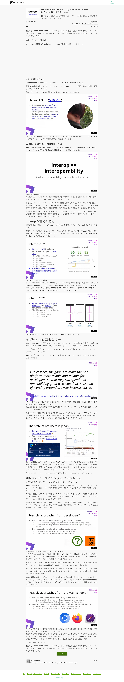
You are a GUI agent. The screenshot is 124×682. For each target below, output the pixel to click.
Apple (30, 285)
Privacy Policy (65, 674)
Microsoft (59, 285)
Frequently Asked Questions (34, 674)
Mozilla (67, 285)
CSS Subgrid (89, 288)
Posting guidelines (76, 674)
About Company (97, 674)
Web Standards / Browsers (90, 24)
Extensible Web (48, 565)
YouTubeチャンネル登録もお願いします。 (62, 44)
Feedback (46, 674)
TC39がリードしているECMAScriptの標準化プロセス (52, 203)
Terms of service (55, 674)
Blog (24, 674)
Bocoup (37, 285)
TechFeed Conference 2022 (45, 31)
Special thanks (87, 674)
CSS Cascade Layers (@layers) (70, 288)
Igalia (51, 285)
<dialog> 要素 (31, 290)
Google (44, 285)
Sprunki (63, 663)
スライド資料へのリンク (35, 79)
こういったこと (52, 355)
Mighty (36, 557)
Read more (62, 654)
